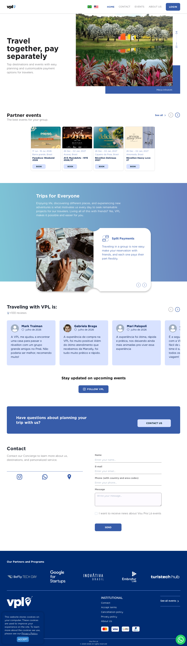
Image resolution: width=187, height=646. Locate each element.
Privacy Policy (29, 633)
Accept (23, 639)
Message (100, 485)
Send (108, 523)
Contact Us (154, 417)
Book (39, 167)
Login (173, 7)
